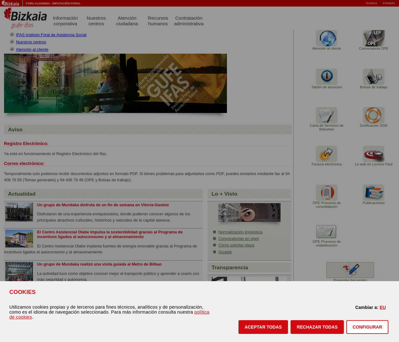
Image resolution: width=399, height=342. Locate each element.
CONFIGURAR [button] (367, 327)
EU (383, 307)
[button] (263, 327)
